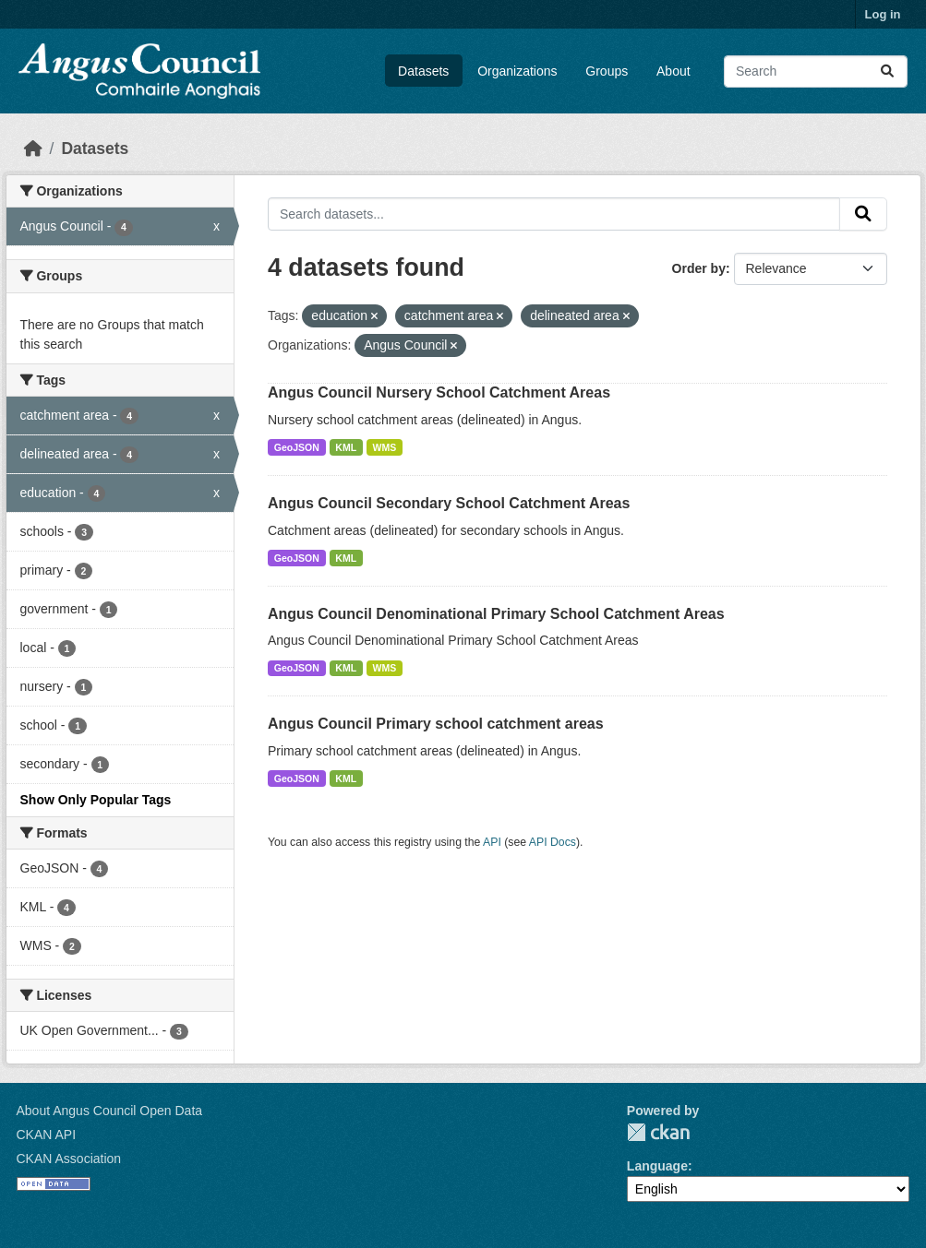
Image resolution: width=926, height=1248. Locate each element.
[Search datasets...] (816, 71)
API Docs (552, 842)
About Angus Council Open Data (110, 1110)
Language (657, 1166)
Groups (606, 71)
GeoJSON (296, 447)
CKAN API (47, 1134)
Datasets (423, 71)
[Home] (33, 148)
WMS (385, 447)
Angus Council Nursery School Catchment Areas (439, 392)
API (492, 842)
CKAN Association (69, 1158)
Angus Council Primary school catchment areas (436, 723)
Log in (883, 14)
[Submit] (887, 71)
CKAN (658, 1132)
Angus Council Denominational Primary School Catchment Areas (496, 614)
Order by (699, 268)
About (673, 71)
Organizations (517, 71)
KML (345, 447)
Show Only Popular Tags (96, 799)
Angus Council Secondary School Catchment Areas (449, 503)
